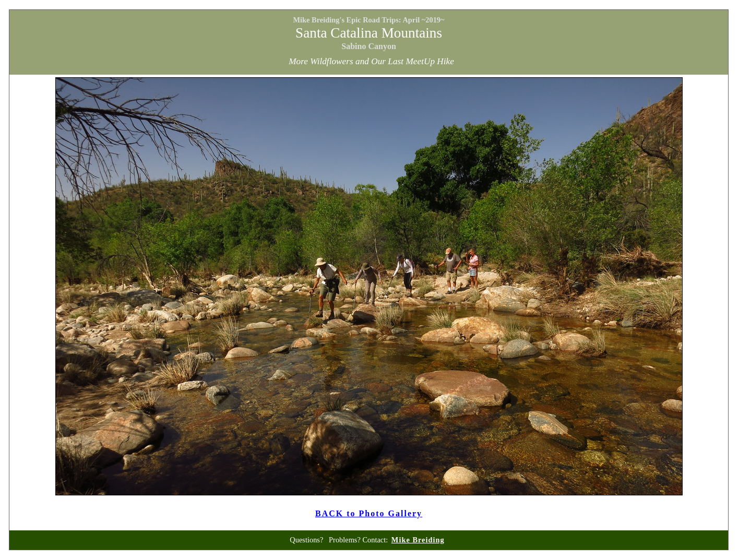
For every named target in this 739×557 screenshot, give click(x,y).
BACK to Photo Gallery (368, 513)
